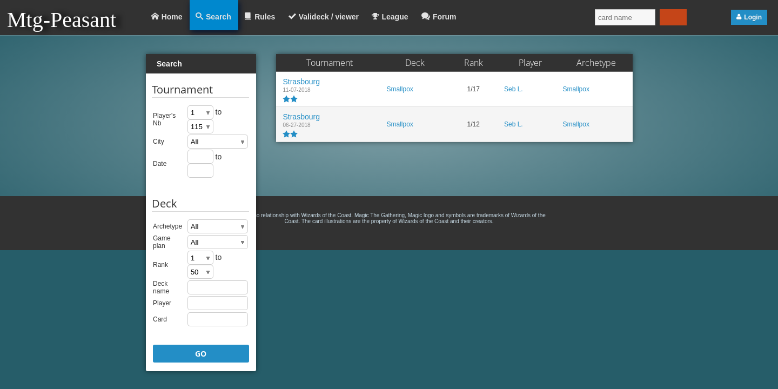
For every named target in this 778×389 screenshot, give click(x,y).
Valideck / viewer (329, 16)
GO (200, 353)
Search (218, 16)
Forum (445, 16)
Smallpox (399, 89)
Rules (264, 16)
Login (753, 17)
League (394, 16)
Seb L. (513, 89)
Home (172, 16)
